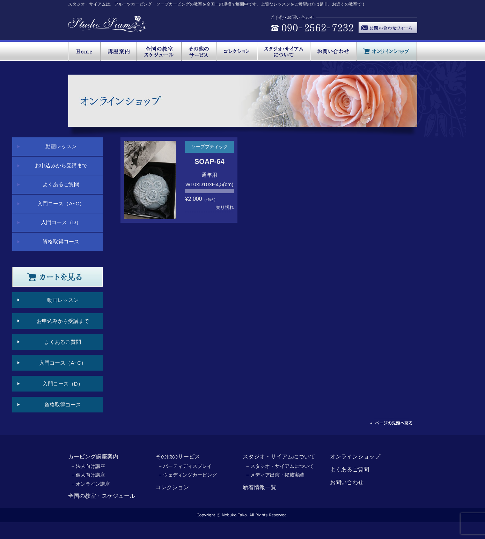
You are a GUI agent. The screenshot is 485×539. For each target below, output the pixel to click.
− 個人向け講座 (88, 475)
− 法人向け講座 (88, 466)
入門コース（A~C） (60, 203)
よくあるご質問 (61, 184)
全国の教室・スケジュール (101, 496)
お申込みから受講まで (61, 165)
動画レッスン (61, 146)
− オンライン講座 (91, 484)
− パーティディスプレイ (185, 466)
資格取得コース (61, 241)
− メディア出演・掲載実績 (275, 475)
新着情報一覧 (259, 487)
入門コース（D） (61, 222)
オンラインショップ (355, 457)
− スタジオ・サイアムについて (280, 466)
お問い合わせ (346, 482)
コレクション (172, 487)
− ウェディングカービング (188, 475)
